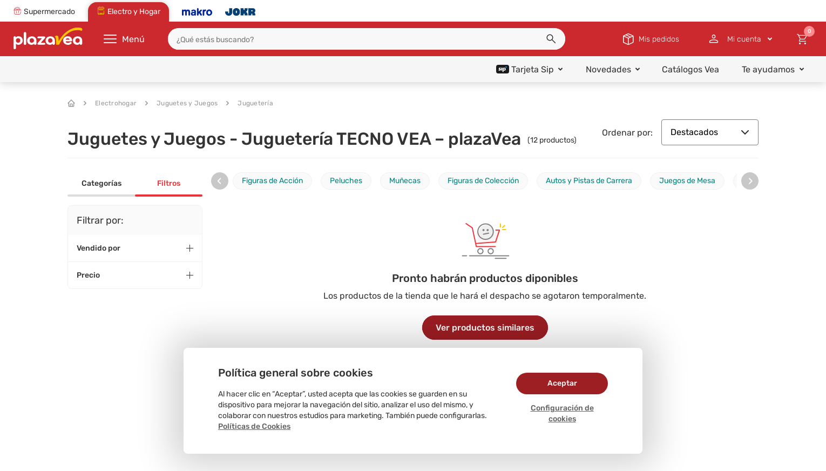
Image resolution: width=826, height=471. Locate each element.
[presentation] (219, 181)
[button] (551, 39)
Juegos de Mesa (687, 180)
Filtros (168, 183)
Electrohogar (110, 103)
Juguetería (249, 103)
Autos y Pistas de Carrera (589, 180)
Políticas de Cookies (254, 426)
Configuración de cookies (562, 413)
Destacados (710, 132)
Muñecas (405, 180)
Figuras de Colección (483, 180)
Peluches (346, 180)
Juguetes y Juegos (181, 103)
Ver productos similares (485, 327)
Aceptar (562, 383)
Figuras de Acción (272, 180)
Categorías (101, 183)
